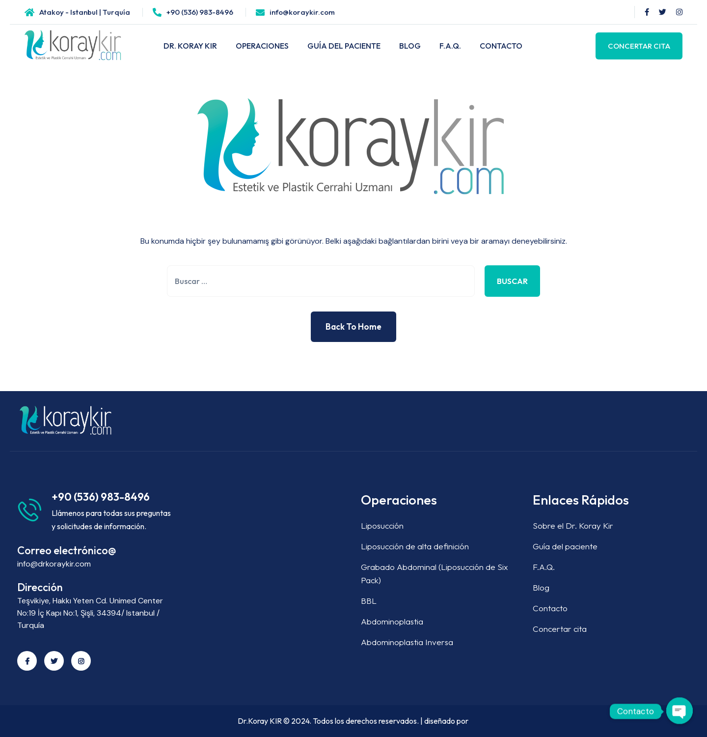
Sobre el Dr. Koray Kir (573, 525)
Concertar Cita (639, 46)
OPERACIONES (262, 46)
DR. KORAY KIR (190, 46)
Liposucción (382, 525)
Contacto (550, 608)
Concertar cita (560, 629)
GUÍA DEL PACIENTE (344, 46)
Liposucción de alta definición (415, 546)
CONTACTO (501, 46)
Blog (541, 587)
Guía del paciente (565, 546)
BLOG (410, 46)
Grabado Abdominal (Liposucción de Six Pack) (434, 573)
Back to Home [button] (353, 326)
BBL (369, 600)
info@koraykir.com (302, 12)
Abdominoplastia (392, 621)
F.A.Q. (450, 46)
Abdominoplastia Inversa (407, 642)
